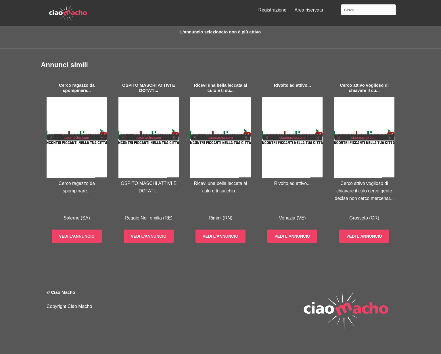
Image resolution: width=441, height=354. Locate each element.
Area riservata (308, 9)
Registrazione (272, 9)
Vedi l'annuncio (77, 236)
